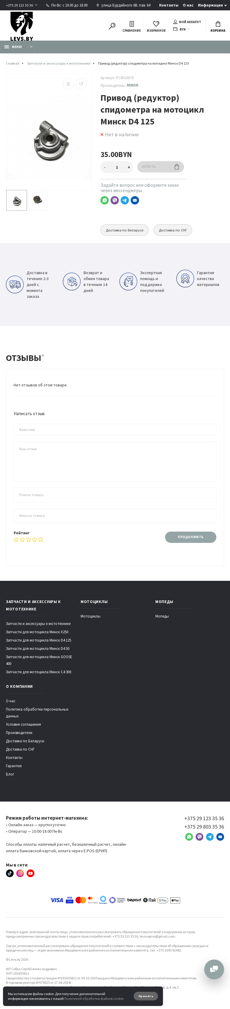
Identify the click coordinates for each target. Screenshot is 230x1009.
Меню (13, 48)
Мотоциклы (90, 617)
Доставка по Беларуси (126, 231)
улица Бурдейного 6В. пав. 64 (124, 5)
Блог (10, 775)
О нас (188, 5)
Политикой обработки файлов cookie (92, 998)
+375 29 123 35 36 (19, 5)
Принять (145, 996)
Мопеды (162, 617)
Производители (19, 734)
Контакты (169, 5)
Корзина (217, 27)
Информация (210, 5)
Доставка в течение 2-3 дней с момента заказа (27, 285)
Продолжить (190, 538)
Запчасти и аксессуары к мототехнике (38, 625)
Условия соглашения (23, 725)
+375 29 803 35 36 (204, 828)
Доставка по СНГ (177, 231)
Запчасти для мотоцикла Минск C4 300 (38, 673)
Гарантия (14, 767)
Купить (161, 168)
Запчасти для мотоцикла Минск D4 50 (37, 650)
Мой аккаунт (187, 22)
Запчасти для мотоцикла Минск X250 (37, 633)
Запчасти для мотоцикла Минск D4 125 (38, 641)
